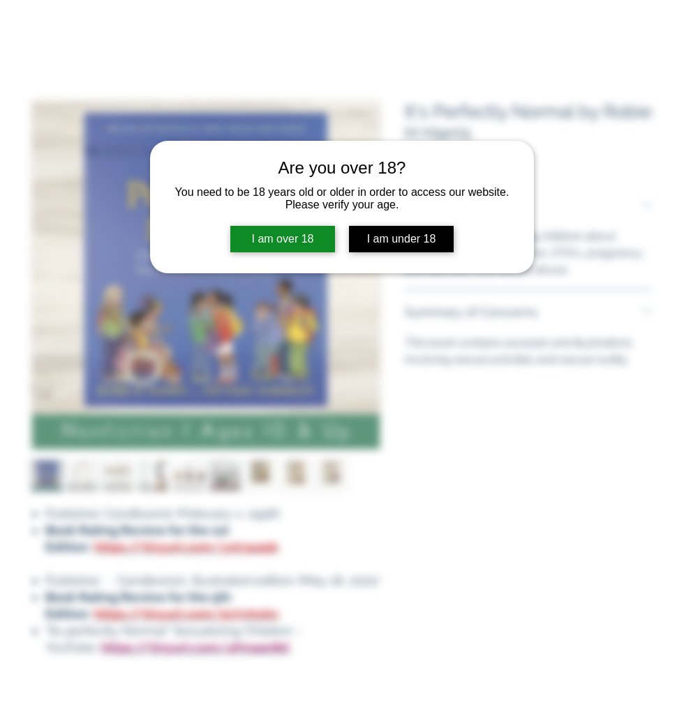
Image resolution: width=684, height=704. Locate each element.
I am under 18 (401, 239)
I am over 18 (283, 239)
